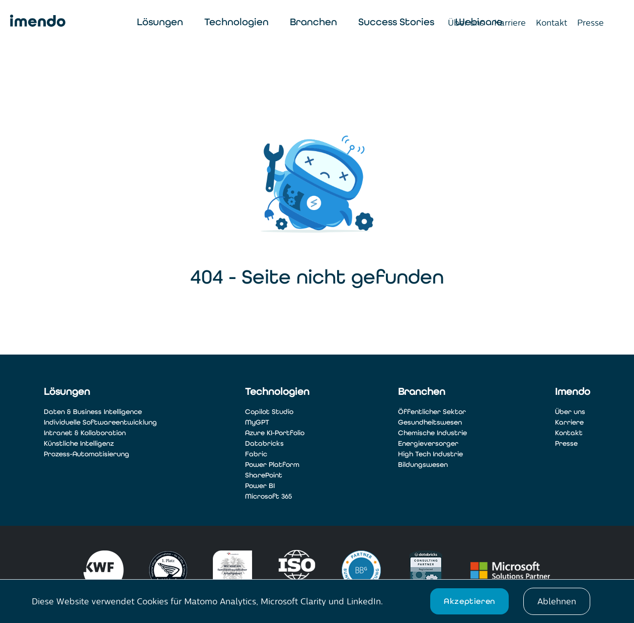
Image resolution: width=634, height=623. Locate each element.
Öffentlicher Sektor (432, 411)
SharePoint (263, 475)
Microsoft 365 (268, 496)
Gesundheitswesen (430, 422)
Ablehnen (556, 601)
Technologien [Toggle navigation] (236, 21)
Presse (590, 23)
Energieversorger (428, 443)
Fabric (256, 454)
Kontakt (551, 23)
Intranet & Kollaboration (85, 433)
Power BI (260, 485)
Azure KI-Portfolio (274, 433)
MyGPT (257, 422)
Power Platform (272, 464)
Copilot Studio (269, 411)
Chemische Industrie (432, 433)
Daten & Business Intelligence (93, 411)
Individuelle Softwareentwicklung (100, 422)
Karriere (510, 23)
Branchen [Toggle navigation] (313, 21)
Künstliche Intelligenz (79, 443)
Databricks (264, 443)
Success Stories (396, 21)
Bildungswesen (423, 464)
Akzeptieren (469, 601)
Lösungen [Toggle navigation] (160, 21)
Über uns (466, 23)
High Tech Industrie (430, 454)
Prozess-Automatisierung (86, 454)
